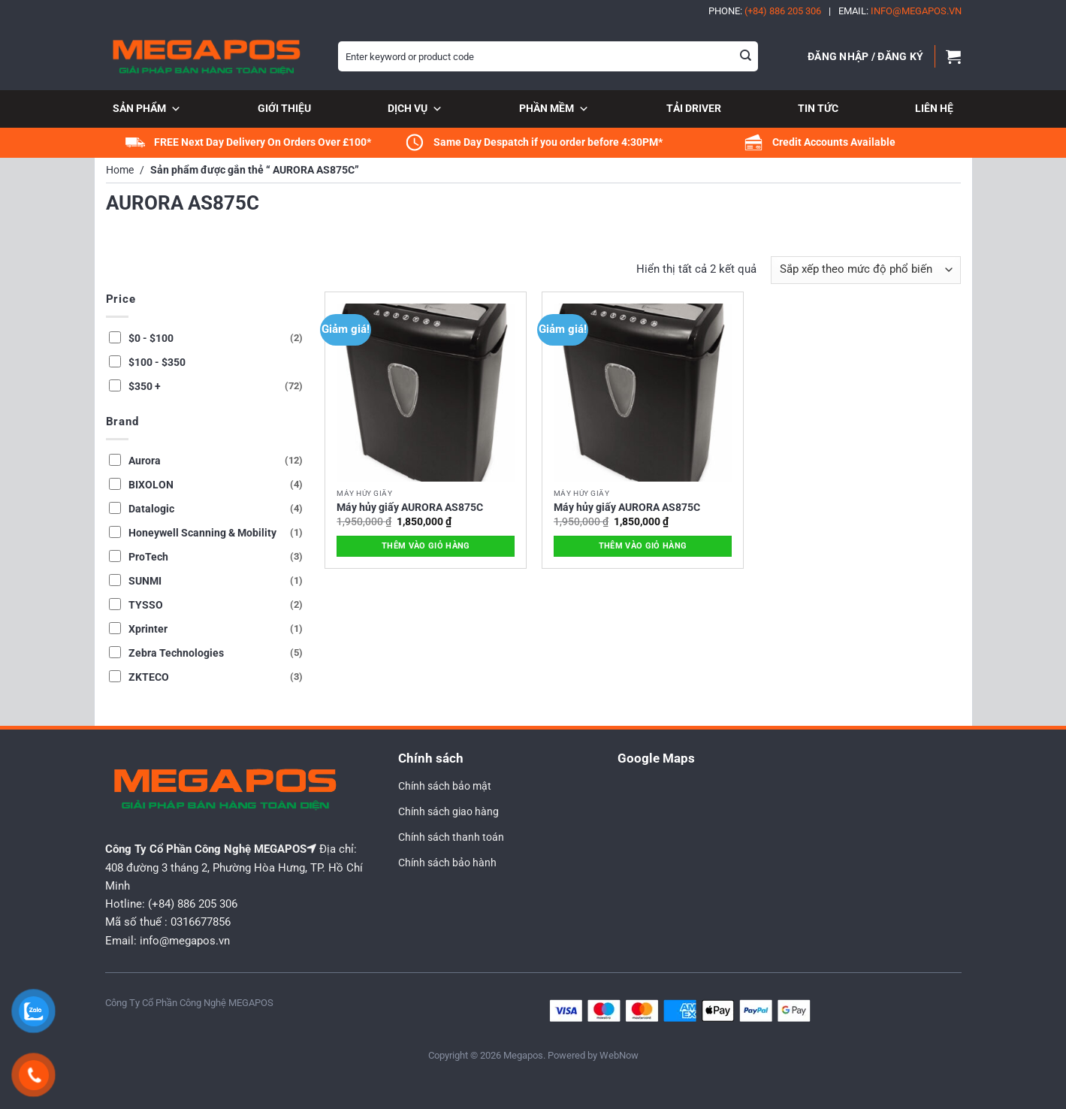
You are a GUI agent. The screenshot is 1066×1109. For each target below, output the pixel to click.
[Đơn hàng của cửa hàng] (866, 270)
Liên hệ (934, 108)
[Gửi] (745, 56)
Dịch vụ (415, 110)
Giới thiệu (284, 108)
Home (120, 170)
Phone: (764, 11)
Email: (900, 11)
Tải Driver (693, 108)
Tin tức (818, 108)
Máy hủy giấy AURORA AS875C (410, 507)
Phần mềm (554, 110)
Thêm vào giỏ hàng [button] (426, 546)
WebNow (619, 1055)
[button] (865, 56)
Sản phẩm (147, 110)
